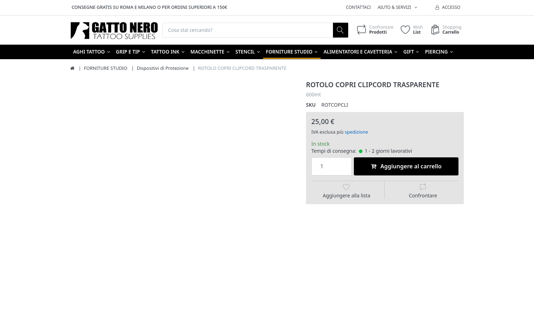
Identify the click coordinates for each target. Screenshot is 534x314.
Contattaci (358, 7)
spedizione (356, 132)
